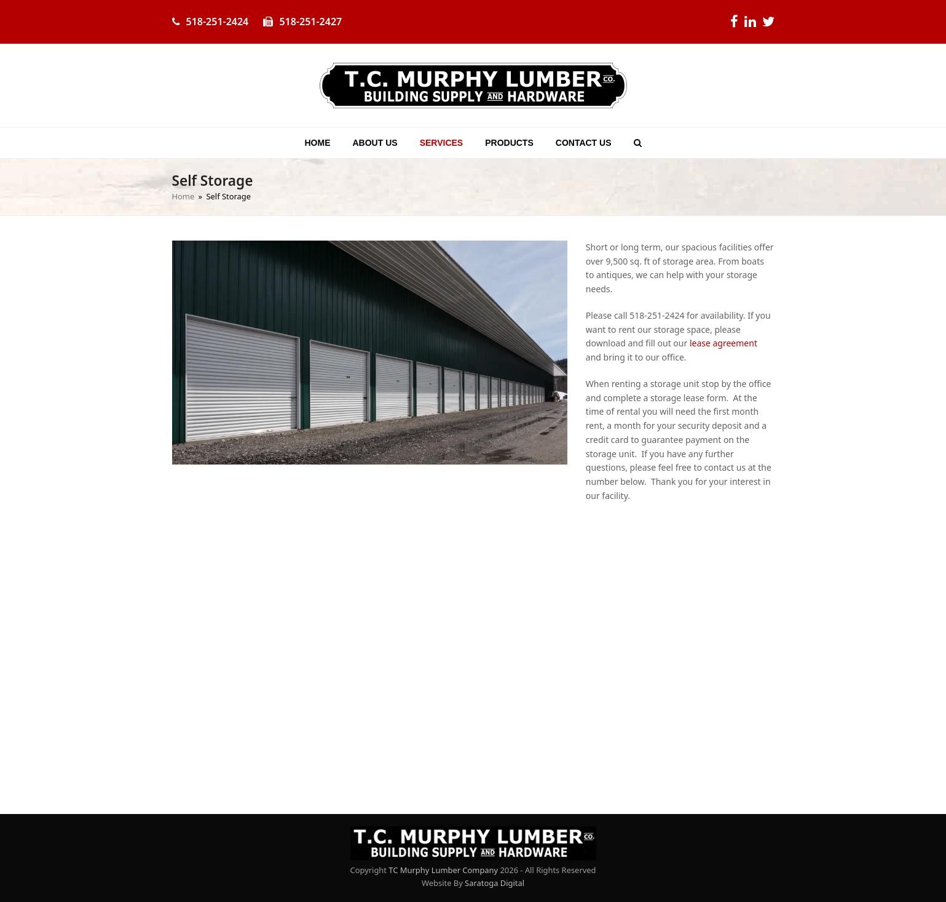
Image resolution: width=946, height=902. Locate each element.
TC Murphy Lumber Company (443, 870)
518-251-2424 (217, 21)
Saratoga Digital (494, 882)
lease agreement (723, 343)
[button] (637, 142)
